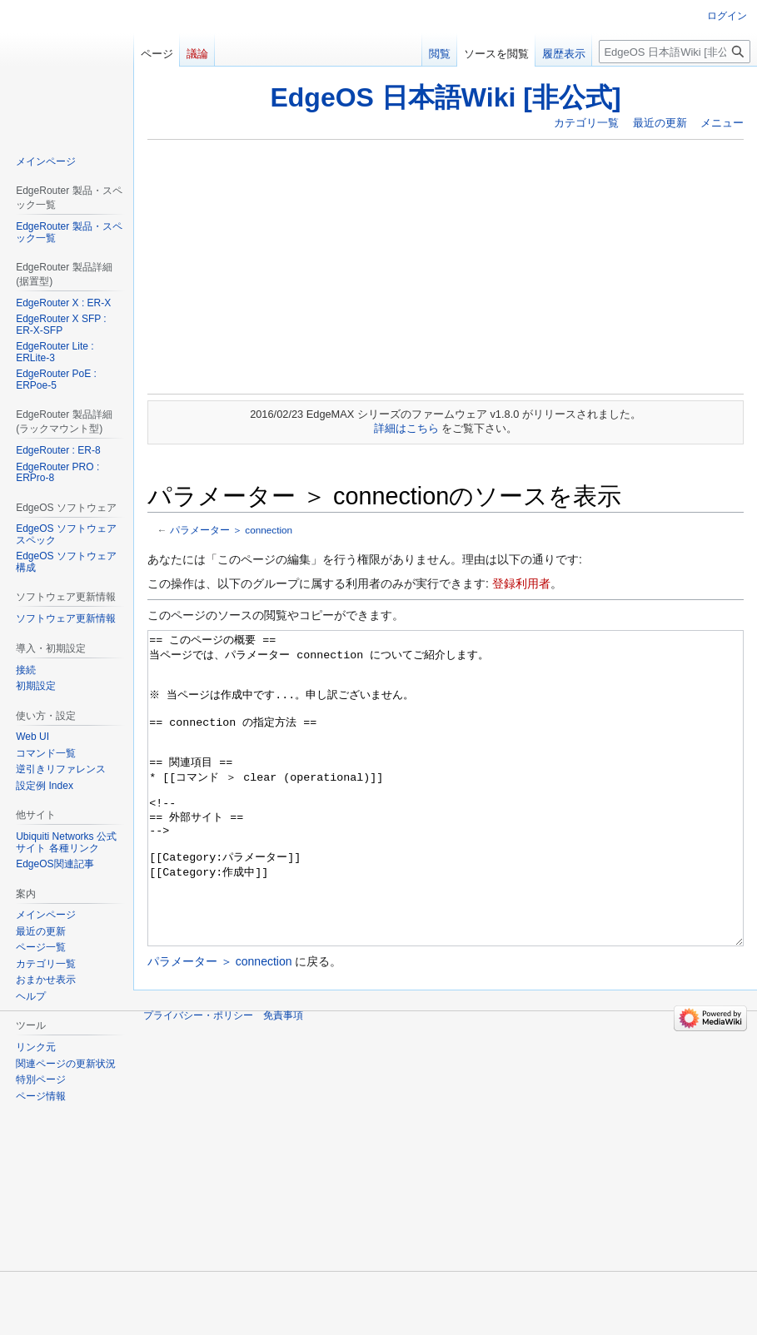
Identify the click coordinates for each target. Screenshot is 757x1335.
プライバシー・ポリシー (198, 1078)
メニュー (722, 123)
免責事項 (283, 1078)
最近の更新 (660, 123)
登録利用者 (521, 583)
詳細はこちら (406, 428)
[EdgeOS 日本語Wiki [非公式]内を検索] (674, 51)
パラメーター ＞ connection (231, 529)
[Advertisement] (445, 266)
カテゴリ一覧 (586, 123)
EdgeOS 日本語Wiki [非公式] (445, 97)
